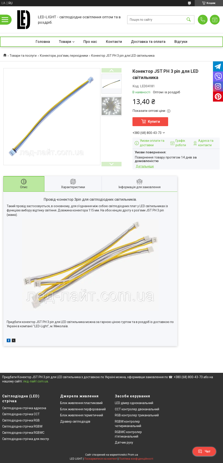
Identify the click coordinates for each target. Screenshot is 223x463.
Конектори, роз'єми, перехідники (64, 55)
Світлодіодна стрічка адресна (24, 408)
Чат (204, 451)
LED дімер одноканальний (134, 403)
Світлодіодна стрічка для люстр (25, 439)
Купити (154, 121)
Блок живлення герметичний (81, 415)
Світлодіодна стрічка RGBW (22, 426)
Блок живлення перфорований (83, 409)
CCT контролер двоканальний (137, 409)
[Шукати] (188, 20)
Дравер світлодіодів (75, 421)
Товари (65, 42)
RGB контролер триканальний (137, 415)
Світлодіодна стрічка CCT (21, 414)
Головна (43, 42)
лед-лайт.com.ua (35, 381)
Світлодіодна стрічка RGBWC (23, 432)
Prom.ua (133, 454)
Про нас (90, 42)
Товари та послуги (23, 55)
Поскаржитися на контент (100, 458)
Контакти (114, 42)
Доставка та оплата (148, 42)
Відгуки (180, 42)
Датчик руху (124, 442)
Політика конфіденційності (136, 458)
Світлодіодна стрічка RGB (21, 420)
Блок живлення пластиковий (81, 403)
